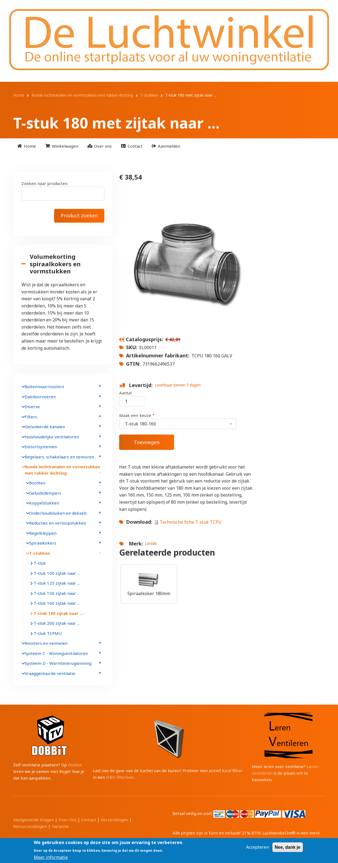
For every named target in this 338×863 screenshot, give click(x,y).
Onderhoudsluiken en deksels (58, 513)
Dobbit (75, 764)
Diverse (32, 406)
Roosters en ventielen (46, 643)
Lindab (151, 543)
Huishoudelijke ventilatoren (52, 436)
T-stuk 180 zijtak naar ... (58, 613)
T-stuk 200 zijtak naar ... (56, 623)
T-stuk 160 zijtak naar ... (56, 603)
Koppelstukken (44, 503)
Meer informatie (51, 857)
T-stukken (39, 553)
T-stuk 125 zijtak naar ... (56, 583)
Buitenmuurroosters (44, 386)
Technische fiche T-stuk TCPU (191, 522)
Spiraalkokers (42, 543)
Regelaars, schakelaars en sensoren (59, 456)
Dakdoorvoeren (40, 396)
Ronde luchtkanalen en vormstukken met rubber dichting (62, 470)
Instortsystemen (41, 446)
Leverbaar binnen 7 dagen (178, 385)
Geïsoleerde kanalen (45, 426)
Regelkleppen (43, 533)
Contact (88, 819)
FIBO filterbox (119, 777)
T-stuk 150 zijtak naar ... (56, 593)
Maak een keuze (135, 415)
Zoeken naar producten (44, 183)
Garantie (60, 826)
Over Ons (67, 819)
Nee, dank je (287, 847)
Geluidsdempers (45, 493)
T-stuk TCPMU (47, 633)
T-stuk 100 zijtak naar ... (56, 573)
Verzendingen (114, 819)
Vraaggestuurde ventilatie (50, 673)
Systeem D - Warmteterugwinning (58, 663)
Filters (31, 416)
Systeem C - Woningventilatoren (56, 653)
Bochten (37, 483)
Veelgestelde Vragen (33, 819)
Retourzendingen (30, 826)
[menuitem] (26, 146)
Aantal (125, 393)
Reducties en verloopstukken (57, 523)
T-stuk (39, 563)
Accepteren (257, 847)
